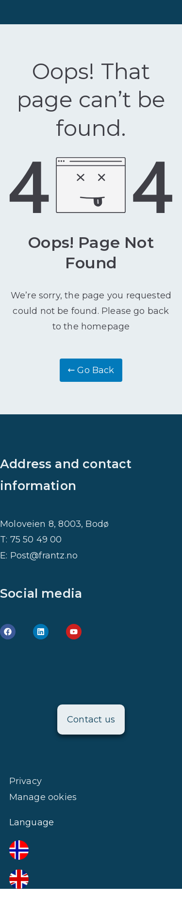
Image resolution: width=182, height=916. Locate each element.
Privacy (25, 781)
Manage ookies (43, 797)
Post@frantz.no (44, 555)
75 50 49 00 (36, 539)
